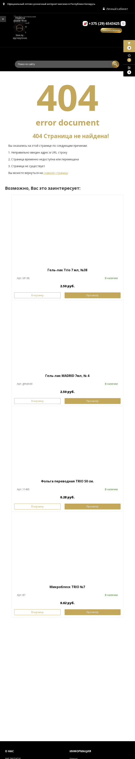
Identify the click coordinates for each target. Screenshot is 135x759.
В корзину (37, 295)
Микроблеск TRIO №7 (67, 587)
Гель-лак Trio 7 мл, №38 (67, 270)
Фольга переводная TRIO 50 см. (67, 481)
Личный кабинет (115, 9)
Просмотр (92, 295)
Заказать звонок (111, 30)
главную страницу (56, 173)
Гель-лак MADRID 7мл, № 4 (67, 375)
